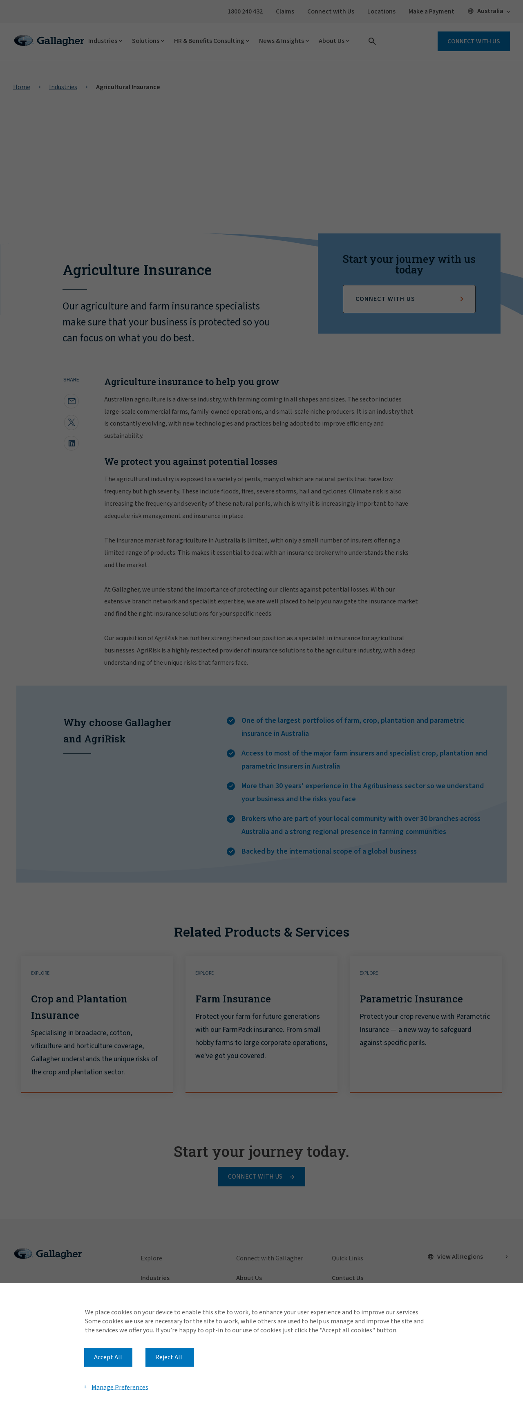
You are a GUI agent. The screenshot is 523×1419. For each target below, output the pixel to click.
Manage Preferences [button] (120, 1387)
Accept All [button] (108, 1357)
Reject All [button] (168, 1357)
